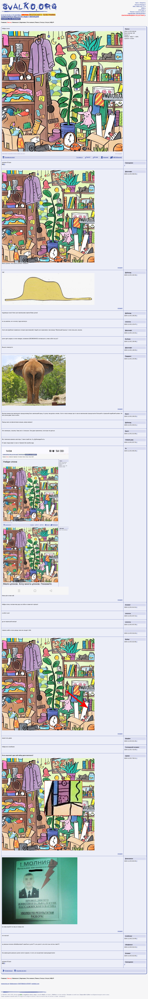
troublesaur (128, 936)
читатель (128, 321)
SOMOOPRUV (7, 17)
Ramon (127, 29)
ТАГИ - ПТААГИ (140, 3)
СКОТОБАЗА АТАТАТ (24, 983)
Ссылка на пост (10, 157)
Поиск (37, 22)
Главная (3, 22)
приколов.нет (5, 983)
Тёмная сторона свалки (137, 11)
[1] (2, 15)
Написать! (15, 22)
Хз (126, 448)
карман (127, 756)
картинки (5, 153)
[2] (4, 15)
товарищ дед (129, 439)
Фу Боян (127, 339)
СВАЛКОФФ (131, 13)
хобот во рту (21, 153)
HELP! (52, 22)
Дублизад (128, 272)
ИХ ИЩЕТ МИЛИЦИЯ (29, 17)
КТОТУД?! (142, 10)
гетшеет (119, 153)
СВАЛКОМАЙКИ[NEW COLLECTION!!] (133, 15)
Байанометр (13, 983)
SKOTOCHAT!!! (35, 15)
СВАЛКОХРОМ (140, 13)
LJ (144, 6)
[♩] (11, 15)
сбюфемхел (129, 944)
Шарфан (127, 738)
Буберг (127, 639)
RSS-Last (139, 6)
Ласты (9, 22)
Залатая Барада (140, 4)
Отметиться (8, 970)
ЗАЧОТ (88, 157)
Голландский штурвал (132, 747)
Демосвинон (129, 858)
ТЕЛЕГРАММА (49, 15)
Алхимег (128, 605)
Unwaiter (132, 38)
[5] (9, 15)
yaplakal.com (35, 983)
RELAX (17, 17)
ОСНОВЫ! (18, 15)
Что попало (30, 22)
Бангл (127, 414)
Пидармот (128, 356)
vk (116, 153)
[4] (7, 15)
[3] (5, 15)
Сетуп (47, 22)
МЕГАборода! (117, 157)
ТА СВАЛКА (25, 15)
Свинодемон (129, 163)
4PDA (143, 8)
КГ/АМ (96, 157)
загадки (10, 153)
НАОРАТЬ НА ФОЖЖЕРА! (10, 19)
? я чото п (79, 157)
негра (15, 153)
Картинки (23, 22)
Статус (42, 22)
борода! (105, 157)
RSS (134, 6)
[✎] (13, 15)
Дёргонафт (128, 171)
